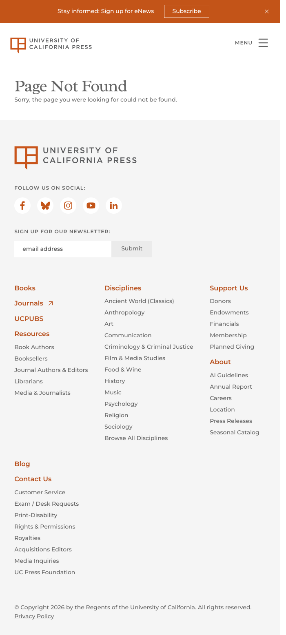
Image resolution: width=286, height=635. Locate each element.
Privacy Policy (34, 616)
